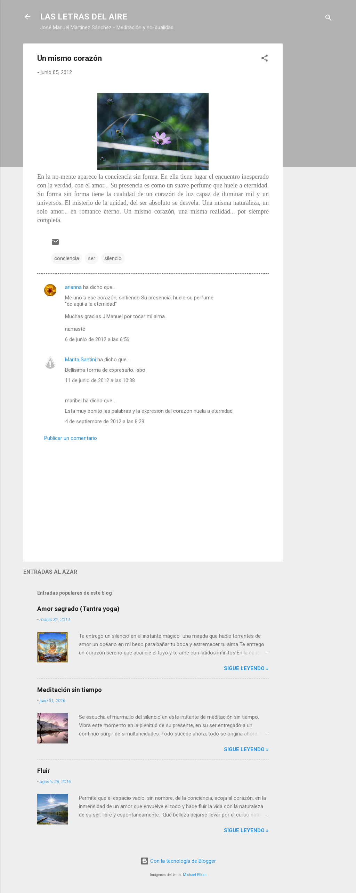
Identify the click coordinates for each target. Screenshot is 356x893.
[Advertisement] (310, 147)
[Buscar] (328, 19)
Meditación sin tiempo (69, 689)
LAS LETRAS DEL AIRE (83, 17)
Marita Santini (80, 359)
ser (91, 258)
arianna (73, 287)
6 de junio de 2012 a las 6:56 (97, 339)
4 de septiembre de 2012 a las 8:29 (104, 421)
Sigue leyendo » (246, 668)
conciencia (66, 258)
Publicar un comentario (70, 438)
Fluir (43, 770)
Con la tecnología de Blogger (178, 861)
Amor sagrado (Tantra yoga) (78, 608)
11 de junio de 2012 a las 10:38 (100, 380)
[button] (264, 59)
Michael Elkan (195, 874)
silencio (113, 258)
